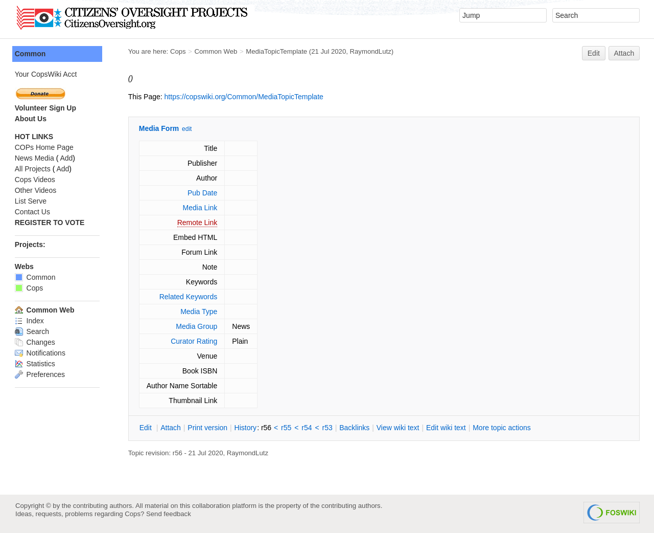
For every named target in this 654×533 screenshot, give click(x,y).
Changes (35, 342)
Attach (624, 53)
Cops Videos (35, 179)
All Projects (33, 169)
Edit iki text (446, 428)
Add (67, 158)
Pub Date (203, 193)
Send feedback (168, 514)
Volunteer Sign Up (46, 108)
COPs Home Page (44, 147)
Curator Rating (194, 341)
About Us (31, 119)
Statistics (35, 364)
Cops (178, 51)
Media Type (199, 311)
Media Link (200, 208)
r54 (307, 428)
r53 (328, 428)
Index (29, 321)
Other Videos (36, 190)
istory (246, 428)
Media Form (159, 128)
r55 (287, 428)
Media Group (197, 326)
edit (187, 128)
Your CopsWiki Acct (46, 74)
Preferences (40, 374)
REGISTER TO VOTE (50, 222)
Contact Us (33, 212)
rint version (208, 428)
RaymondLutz (371, 51)
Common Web (216, 51)
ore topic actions (502, 428)
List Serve (31, 201)
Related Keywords (189, 297)
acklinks (355, 428)
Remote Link (198, 222)
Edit (594, 53)
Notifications (40, 353)
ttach (171, 428)
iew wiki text (398, 428)
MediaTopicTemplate (277, 51)
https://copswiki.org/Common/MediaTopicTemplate (244, 97)
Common (30, 54)
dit (147, 428)
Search (32, 331)
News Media (35, 158)
